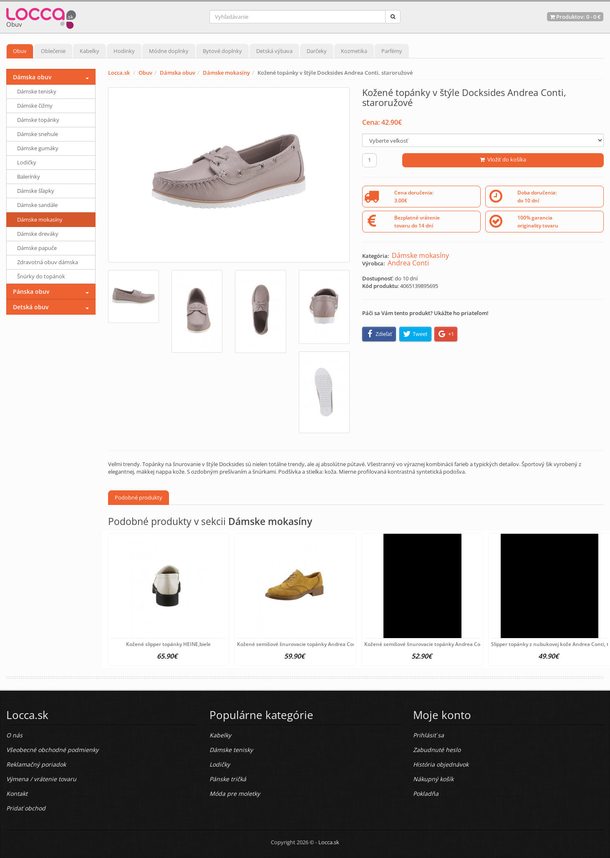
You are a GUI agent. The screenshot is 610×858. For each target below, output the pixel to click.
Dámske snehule (37, 134)
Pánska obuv (31, 291)
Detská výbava (274, 51)
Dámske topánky (38, 120)
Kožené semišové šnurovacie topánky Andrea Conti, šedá (432, 644)
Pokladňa (426, 793)
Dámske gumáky (37, 148)
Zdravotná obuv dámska (47, 262)
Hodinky (124, 51)
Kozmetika (354, 51)
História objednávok (441, 764)
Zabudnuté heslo (437, 750)
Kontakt (17, 793)
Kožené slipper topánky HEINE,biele (168, 644)
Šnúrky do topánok (41, 276)
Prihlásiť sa (428, 735)
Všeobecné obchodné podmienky (52, 750)
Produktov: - (575, 16)
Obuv (20, 51)
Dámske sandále (37, 205)
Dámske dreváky (37, 233)
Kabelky (89, 51)
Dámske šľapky (35, 190)
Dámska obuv (177, 72)
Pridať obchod (25, 808)
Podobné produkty (138, 497)
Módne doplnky (169, 51)
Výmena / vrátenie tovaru (41, 779)
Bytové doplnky (222, 51)
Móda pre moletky (234, 793)
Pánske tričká (227, 779)
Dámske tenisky (36, 91)
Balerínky (28, 176)
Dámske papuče (37, 248)
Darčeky (317, 51)
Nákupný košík (433, 779)
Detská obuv (30, 307)
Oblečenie (53, 51)
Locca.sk (119, 72)
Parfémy (391, 51)
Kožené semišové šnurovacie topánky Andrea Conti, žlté (304, 644)
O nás (14, 735)
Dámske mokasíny (226, 72)
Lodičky (26, 162)
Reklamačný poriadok (36, 764)
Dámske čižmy (35, 105)
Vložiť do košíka (503, 159)
